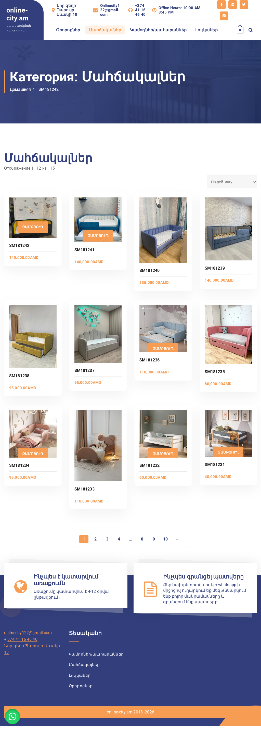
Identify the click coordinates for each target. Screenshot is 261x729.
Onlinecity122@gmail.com (110, 10)
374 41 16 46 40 (22, 640)
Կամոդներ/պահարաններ (158, 30)
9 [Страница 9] (154, 539)
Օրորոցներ (68, 30)
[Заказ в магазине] (232, 181)
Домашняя (20, 89)
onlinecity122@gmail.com (28, 633)
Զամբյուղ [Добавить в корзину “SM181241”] (98, 236)
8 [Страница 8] (142, 539)
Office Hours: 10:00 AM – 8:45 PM (181, 10)
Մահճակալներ (105, 30)
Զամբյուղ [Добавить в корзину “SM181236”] (163, 349)
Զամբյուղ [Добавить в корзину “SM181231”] (228, 452)
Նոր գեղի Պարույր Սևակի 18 (67, 10)
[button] (12, 716)
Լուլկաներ (206, 30)
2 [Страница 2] (95, 539)
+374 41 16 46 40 (140, 10)
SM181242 (48, 89)
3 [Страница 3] (107, 539)
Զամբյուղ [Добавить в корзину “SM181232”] (163, 454)
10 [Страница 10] (165, 539)
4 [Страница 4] (119, 539)
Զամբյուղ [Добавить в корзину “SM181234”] (32, 454)
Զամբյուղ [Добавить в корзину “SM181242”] (32, 227)
